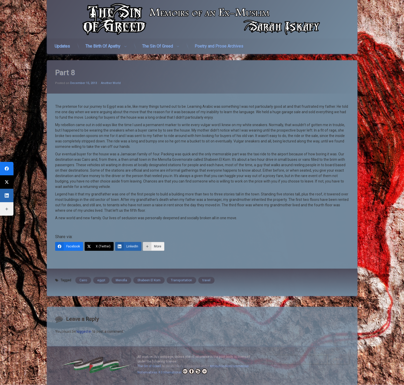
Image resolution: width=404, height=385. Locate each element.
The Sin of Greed (149, 366)
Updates (62, 43)
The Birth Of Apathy (102, 43)
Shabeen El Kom (148, 269)
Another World (111, 72)
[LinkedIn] (128, 235)
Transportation (181, 269)
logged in (84, 345)
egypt (101, 269)
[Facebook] (69, 235)
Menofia (121, 269)
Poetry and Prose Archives (219, 43)
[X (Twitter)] (99, 235)
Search (338, 359)
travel (206, 269)
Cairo (83, 269)
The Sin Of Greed (157, 43)
